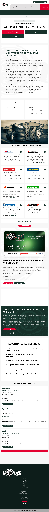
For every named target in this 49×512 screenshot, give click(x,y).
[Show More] (24, 221)
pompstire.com (10, 329)
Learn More (19, 283)
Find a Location (24, 451)
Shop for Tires (24, 226)
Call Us (36, 32)
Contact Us (25, 499)
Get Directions (10, 35)
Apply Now (8, 283)
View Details (8, 403)
